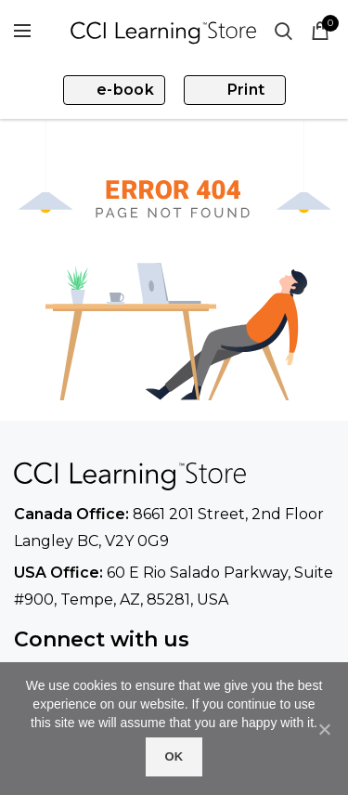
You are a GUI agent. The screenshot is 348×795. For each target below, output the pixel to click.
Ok (173, 756)
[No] (325, 729)
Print (246, 89)
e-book (125, 89)
